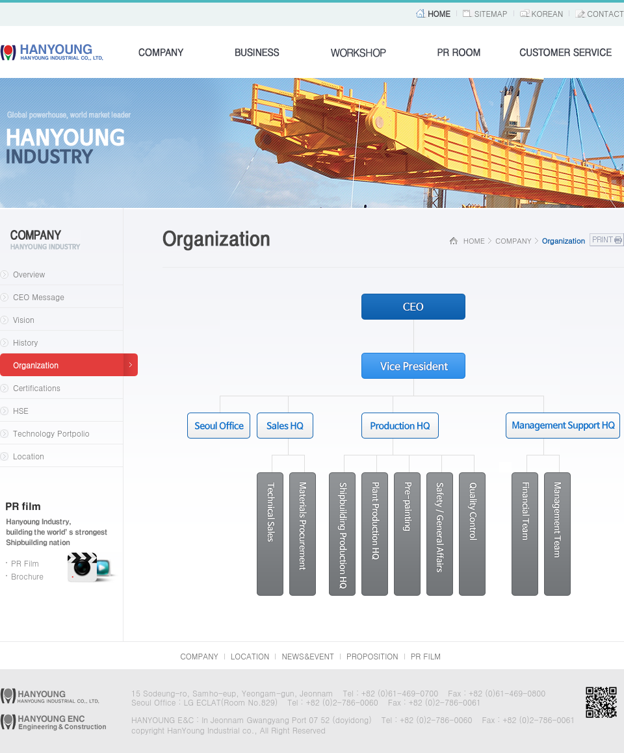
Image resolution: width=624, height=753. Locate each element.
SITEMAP (491, 13)
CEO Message (38, 296)
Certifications (36, 387)
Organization (35, 364)
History (25, 342)
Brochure (27, 576)
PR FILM (426, 655)
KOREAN (548, 13)
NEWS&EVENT (307, 655)
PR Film (25, 563)
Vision (23, 319)
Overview (29, 273)
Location (28, 455)
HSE (21, 410)
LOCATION (250, 655)
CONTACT (605, 13)
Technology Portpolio (51, 433)
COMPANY (199, 655)
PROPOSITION (372, 655)
